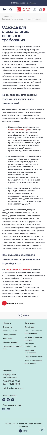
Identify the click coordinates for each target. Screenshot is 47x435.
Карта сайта (7, 338)
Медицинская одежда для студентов (33, 362)
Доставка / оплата (10, 331)
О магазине (7, 327)
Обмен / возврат (9, 335)
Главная (5, 16)
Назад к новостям (12, 303)
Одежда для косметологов (30, 351)
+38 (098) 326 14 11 (9, 375)
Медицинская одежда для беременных (33, 332)
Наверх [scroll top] (23, 315)
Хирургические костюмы (34, 357)
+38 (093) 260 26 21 (10, 377)
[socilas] (42, 430)
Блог (12, 16)
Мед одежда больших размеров (33, 338)
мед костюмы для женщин (18, 269)
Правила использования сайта (12, 347)
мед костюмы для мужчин (20, 130)
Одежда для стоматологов (30, 345)
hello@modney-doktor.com (13, 388)
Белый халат (29, 327)
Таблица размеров (10, 342)
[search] (10, 9)
